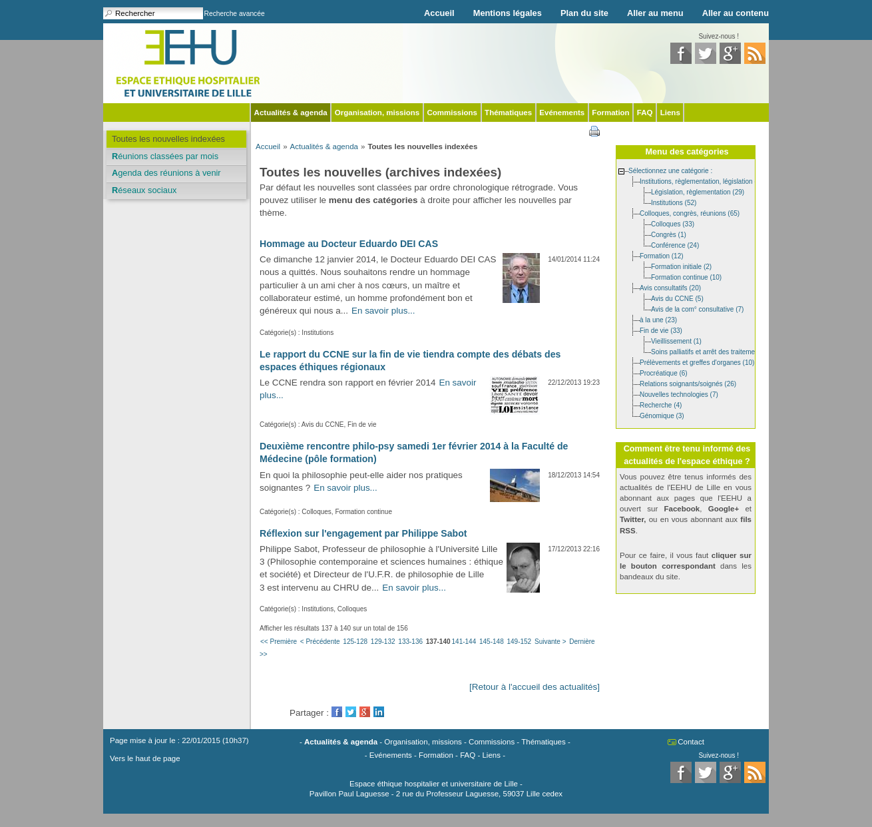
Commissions (452, 113)
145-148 (491, 641)
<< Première (278, 641)
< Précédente (320, 641)
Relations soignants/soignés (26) (688, 383)
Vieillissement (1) (676, 340)
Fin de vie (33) (661, 330)
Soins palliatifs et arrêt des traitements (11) (714, 351)
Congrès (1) (668, 234)
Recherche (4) (661, 404)
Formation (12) (662, 255)
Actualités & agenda (290, 113)
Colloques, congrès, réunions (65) (690, 212)
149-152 (519, 641)
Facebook (336, 711)
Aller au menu (655, 13)
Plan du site (584, 13)
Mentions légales (507, 13)
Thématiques (508, 113)
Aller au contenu (735, 13)
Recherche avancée (234, 13)
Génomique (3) (662, 415)
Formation (610, 113)
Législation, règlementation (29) (697, 191)
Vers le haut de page (145, 758)
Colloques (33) (672, 223)
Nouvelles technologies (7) (679, 394)
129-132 (383, 641)
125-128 (355, 641)
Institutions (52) (673, 202)
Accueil (439, 13)
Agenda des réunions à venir (166, 173)
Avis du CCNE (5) (677, 298)
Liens (670, 113)
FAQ (645, 113)
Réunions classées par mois (165, 156)
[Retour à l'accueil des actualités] (534, 687)
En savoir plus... (383, 311)
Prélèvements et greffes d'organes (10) (697, 362)
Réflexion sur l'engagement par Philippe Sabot (363, 533)
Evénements (561, 113)
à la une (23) (658, 319)
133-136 (410, 641)
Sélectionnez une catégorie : (670, 170)
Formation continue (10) (686, 276)
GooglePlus (364, 711)
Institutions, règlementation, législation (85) (703, 180)
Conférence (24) (675, 244)
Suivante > (550, 641)
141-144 (464, 641)
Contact (691, 742)
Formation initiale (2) (681, 266)
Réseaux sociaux (144, 190)
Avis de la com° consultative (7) (697, 308)
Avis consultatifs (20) (670, 287)
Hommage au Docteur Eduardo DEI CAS (349, 243)
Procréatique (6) (664, 372)
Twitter (350, 711)
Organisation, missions (377, 113)
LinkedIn (378, 711)
